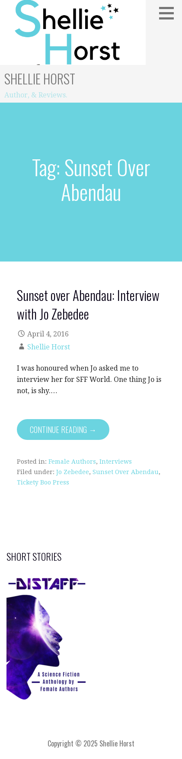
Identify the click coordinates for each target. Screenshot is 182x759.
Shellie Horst (39, 78)
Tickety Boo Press (43, 482)
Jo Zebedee (72, 471)
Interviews (115, 461)
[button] (169, 13)
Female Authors (72, 461)
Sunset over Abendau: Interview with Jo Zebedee (88, 304)
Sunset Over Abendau (126, 471)
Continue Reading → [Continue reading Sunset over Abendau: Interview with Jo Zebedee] (63, 429)
